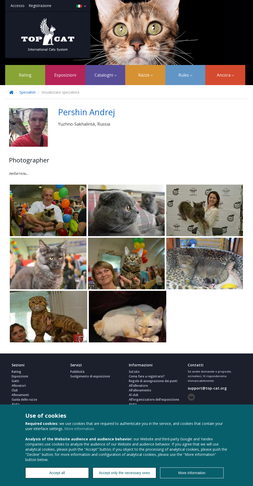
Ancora (225, 75)
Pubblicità (77, 371)
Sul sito (134, 371)
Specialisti (28, 92)
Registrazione (40, 5)
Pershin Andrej (86, 112)
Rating (25, 75)
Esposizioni (65, 75)
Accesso (18, 5)
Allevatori (19, 385)
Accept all (57, 473)
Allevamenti (20, 395)
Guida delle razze (24, 399)
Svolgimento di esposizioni (90, 376)
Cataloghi (105, 75)
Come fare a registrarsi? (147, 376)
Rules (185, 75)
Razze (145, 75)
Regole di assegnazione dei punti (153, 381)
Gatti (15, 381)
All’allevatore (138, 385)
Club (15, 390)
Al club (133, 395)
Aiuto (16, 404)
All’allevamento (140, 390)
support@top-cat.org (207, 388)
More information (79, 428)
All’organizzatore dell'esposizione (154, 399)
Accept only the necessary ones (124, 473)
